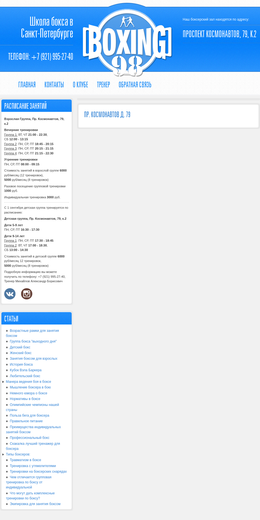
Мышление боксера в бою (30, 387)
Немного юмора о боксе (28, 393)
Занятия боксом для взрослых (33, 359)
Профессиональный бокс (29, 438)
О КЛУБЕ (80, 84)
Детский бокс (20, 347)
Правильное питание (26, 421)
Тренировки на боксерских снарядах (38, 472)
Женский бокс (20, 353)
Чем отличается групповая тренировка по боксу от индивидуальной (28, 482)
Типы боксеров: (18, 454)
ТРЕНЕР (103, 84)
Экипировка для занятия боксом (35, 504)
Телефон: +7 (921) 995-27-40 (40, 56)
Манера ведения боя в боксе (28, 382)
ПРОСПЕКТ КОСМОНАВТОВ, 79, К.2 (219, 34)
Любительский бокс (25, 376)
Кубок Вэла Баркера (26, 370)
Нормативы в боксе (25, 399)
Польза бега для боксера (29, 415)
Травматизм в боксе (25, 460)
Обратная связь (135, 84)
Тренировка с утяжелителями (33, 466)
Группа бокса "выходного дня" (33, 341)
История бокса (21, 364)
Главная (27, 84)
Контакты (54, 84)
